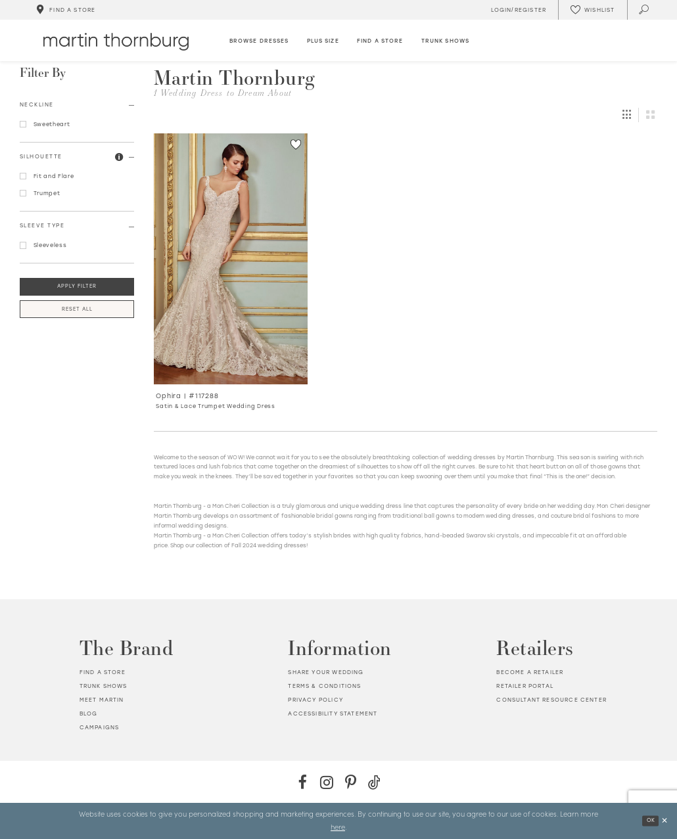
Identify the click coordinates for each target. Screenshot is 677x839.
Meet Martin (102, 699)
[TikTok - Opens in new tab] (374, 782)
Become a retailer (529, 672)
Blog (89, 713)
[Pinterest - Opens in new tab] (350, 782)
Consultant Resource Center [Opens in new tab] (551, 699)
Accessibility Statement (332, 713)
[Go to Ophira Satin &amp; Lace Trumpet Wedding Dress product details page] (231, 258)
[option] (230, 276)
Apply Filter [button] (77, 286)
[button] (119, 157)
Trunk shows (104, 686)
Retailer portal (524, 686)
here (338, 826)
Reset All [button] (77, 309)
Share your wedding (325, 672)
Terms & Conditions (324, 686)
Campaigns (100, 727)
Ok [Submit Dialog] (650, 820)
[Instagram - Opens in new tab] (326, 782)
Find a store (103, 672)
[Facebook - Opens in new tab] (302, 782)
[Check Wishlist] (592, 10)
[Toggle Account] (516, 10)
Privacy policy (315, 699)
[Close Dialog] (664, 821)
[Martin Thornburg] (116, 42)
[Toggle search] (644, 10)
